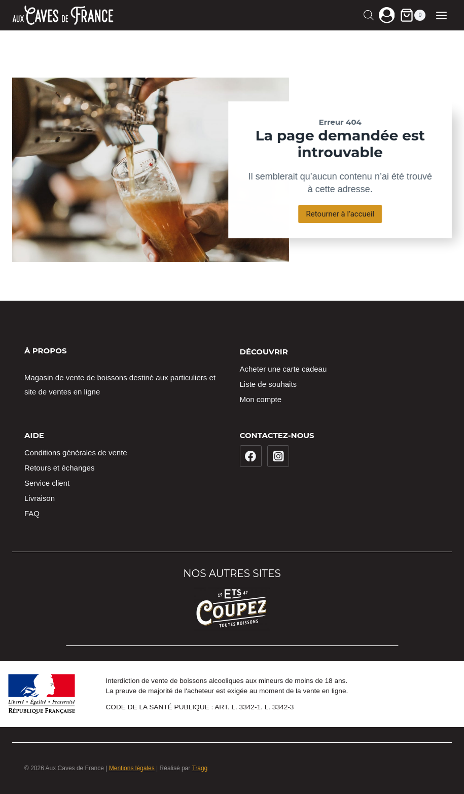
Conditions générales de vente (75, 452)
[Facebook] (251, 456)
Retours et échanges (59, 467)
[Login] (387, 15)
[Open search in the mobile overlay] (369, 15)
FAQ (32, 513)
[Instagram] (278, 456)
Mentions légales (132, 768)
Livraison (39, 498)
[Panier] (412, 15)
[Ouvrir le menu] (441, 15)
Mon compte (261, 399)
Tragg (199, 768)
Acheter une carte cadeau (283, 369)
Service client (46, 483)
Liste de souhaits (268, 384)
